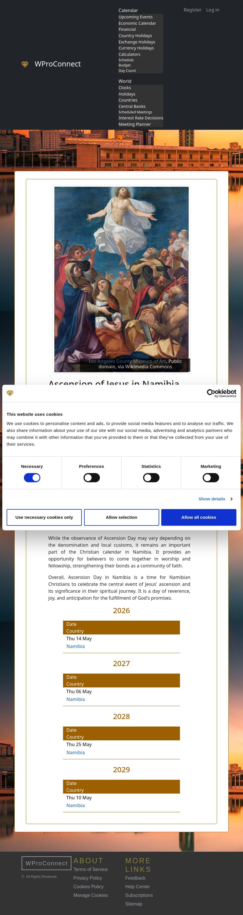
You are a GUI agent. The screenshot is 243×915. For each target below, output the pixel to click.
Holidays (127, 94)
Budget (125, 65)
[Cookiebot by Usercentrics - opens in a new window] (211, 393)
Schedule (126, 60)
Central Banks (132, 106)
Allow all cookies (198, 517)
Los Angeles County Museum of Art (127, 361)
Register (193, 10)
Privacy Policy (87, 878)
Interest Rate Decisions (141, 118)
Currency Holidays (136, 48)
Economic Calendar (137, 23)
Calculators (129, 54)
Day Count (127, 70)
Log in (212, 10)
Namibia (76, 646)
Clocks (125, 87)
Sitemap (133, 903)
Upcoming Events (136, 17)
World (125, 81)
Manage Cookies (90, 895)
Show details (212, 498)
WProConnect (47, 863)
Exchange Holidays (137, 42)
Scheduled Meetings (135, 112)
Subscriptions (139, 895)
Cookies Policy (88, 886)
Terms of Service (90, 869)
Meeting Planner (135, 124)
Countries (128, 100)
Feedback (135, 878)
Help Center (137, 886)
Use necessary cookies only (44, 517)
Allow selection (121, 517)
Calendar (128, 10)
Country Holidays (135, 35)
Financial (127, 29)
